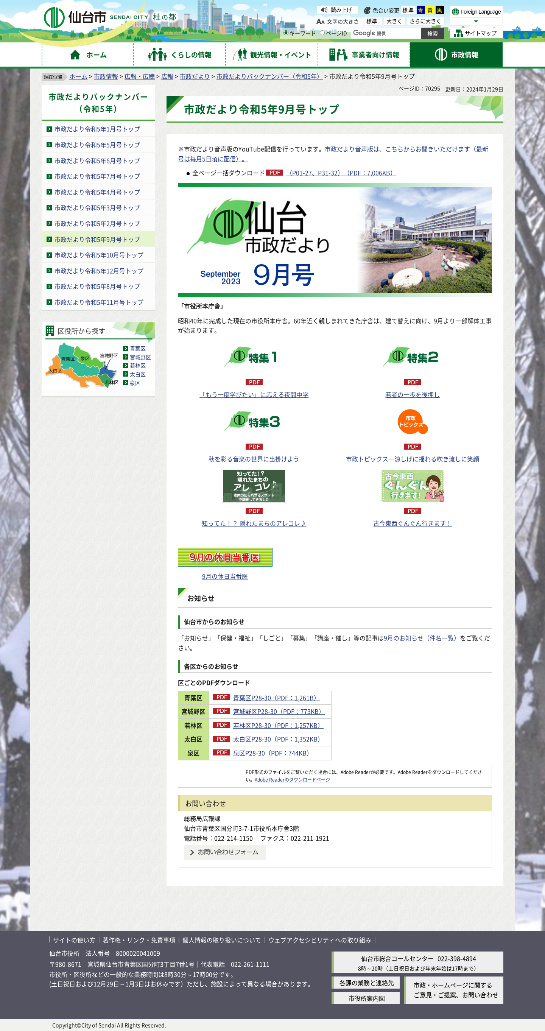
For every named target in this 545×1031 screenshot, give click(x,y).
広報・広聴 (140, 76)
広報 (167, 76)
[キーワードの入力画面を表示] (285, 32)
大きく (394, 21)
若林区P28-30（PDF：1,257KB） (301, 725)
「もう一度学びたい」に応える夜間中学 (253, 394)
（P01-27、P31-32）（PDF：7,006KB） (341, 172)
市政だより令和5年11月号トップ (98, 302)
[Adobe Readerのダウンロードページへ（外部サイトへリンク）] (212, 772)
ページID (333, 33)
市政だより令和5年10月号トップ (98, 254)
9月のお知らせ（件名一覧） (422, 637)
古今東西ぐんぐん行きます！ (412, 523)
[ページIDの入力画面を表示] (322, 32)
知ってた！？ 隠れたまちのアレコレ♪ (254, 523)
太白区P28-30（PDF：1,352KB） (301, 738)
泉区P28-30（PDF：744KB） (295, 752)
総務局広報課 (202, 818)
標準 (408, 10)
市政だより (195, 76)
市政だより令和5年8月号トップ (97, 286)
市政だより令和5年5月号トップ (97, 144)
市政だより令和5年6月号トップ (97, 160)
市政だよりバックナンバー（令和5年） (269, 76)
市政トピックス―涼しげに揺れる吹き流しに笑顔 (412, 458)
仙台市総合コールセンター (397, 958)
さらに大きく (425, 21)
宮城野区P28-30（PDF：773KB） (301, 711)
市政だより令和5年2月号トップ (97, 223)
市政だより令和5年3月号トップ (97, 207)
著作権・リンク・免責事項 (139, 939)
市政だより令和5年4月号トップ (97, 191)
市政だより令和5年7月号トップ (97, 176)
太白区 (138, 374)
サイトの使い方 (74, 939)
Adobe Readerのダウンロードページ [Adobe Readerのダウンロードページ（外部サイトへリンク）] (292, 779)
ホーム (78, 76)
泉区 (135, 382)
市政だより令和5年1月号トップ (97, 128)
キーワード (299, 33)
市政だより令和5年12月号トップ (98, 270)
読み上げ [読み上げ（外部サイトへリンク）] (341, 9)
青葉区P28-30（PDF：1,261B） (299, 697)
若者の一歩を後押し (412, 394)
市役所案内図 (367, 998)
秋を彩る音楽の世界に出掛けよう (254, 458)
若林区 (138, 365)
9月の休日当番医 (225, 576)
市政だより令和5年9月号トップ (97, 239)
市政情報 (106, 76)
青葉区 (138, 348)
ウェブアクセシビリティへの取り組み (319, 939)
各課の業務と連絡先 (366, 982)
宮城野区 (140, 357)
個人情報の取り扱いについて (221, 939)
